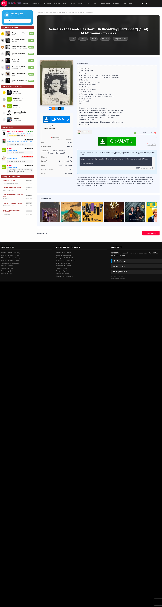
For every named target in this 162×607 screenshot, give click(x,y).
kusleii (9, 148)
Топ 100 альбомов (7, 266)
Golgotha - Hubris (9, 180)
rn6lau (9, 140)
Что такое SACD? (62, 268)
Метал (81, 3)
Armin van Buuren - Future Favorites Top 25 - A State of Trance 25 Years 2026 (19, 80)
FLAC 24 (12, 3)
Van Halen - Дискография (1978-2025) (19, 40)
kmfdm (15, 105)
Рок (95, 3)
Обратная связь (120, 272)
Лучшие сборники (7, 268)
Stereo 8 (83, 39)
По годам (116, 3)
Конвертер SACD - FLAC (64, 258)
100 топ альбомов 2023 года (10, 260)
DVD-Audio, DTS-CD (63, 263)
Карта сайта (119, 266)
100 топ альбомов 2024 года (10, 258)
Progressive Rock (120, 39)
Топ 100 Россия (6, 273)
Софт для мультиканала (64, 276)
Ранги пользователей (63, 255)
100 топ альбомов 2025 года (10, 255)
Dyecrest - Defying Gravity (12, 187)
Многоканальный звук (63, 266)
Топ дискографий (7, 271)
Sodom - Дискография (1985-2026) (19, 60)
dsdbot (89, 132)
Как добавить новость (63, 253)
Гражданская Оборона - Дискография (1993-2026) (20, 33)
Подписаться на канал (17, 21)
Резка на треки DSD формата (66, 260)
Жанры (57, 3)
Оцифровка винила (62, 273)
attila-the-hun (18, 98)
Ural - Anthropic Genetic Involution (11, 211)
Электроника (105, 3)
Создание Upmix (61, 271)
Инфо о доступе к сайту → (19, 16)
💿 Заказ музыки (12, 150)
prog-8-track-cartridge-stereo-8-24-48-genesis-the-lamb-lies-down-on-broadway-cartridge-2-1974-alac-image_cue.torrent (114, 161)
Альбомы (105, 39)
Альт (65, 3)
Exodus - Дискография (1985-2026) (19, 53)
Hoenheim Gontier (20, 112)
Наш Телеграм (120, 261)
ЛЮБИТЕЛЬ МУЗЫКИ (15, 131)
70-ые (94, 39)
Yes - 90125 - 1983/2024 (19, 67)
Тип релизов (36, 3)
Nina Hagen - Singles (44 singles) (19, 46)
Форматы (47, 3)
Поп (89, 3)
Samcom (16, 119)
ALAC (46, 12)
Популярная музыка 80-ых (10, 263)
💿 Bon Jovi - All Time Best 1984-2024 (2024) (19, 133)
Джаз (73, 3)
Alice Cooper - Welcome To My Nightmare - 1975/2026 (19, 73)
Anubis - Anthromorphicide (12, 203)
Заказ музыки (128, 3)
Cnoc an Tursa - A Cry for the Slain (13, 195)
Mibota (15, 92)
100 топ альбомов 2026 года (10, 253)
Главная (25, 3)
